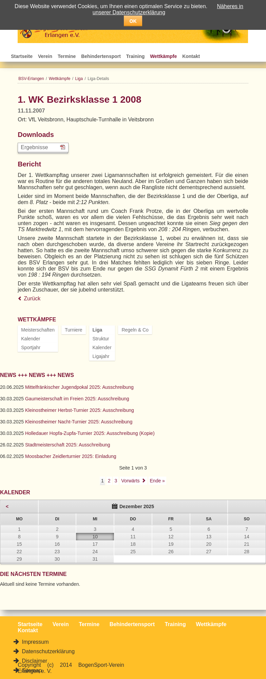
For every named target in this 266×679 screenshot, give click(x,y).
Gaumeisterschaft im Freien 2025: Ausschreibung (77, 398)
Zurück (32, 298)
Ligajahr (101, 356)
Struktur (101, 338)
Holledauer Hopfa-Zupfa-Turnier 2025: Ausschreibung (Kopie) (90, 433)
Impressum (34, 642)
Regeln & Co (134, 330)
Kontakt (191, 56)
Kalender (30, 338)
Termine (67, 56)
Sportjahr (30, 347)
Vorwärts (130, 480)
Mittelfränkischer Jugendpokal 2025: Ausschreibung (79, 387)
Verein (45, 56)
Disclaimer (33, 661)
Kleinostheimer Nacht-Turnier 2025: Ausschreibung (78, 421)
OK (133, 21)
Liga (79, 78)
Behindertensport (101, 56)
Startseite (22, 56)
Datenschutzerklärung (47, 651)
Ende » (157, 480)
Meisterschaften (38, 330)
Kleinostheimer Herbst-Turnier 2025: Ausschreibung (79, 410)
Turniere (73, 330)
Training (135, 56)
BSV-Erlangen (31, 78)
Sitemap (31, 670)
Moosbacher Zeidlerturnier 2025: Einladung (70, 456)
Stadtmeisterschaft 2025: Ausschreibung (67, 444)
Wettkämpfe (163, 56)
